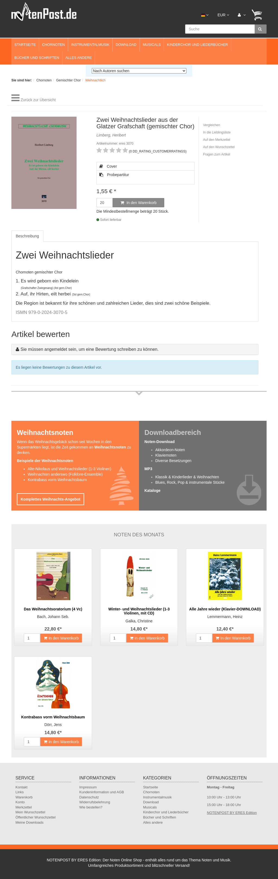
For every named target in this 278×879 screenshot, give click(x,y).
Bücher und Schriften (36, 58)
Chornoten (53, 45)
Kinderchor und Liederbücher (197, 45)
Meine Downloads (29, 822)
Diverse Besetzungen (173, 460)
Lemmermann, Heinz (225, 616)
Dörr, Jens (53, 724)
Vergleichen (211, 125)
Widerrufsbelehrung (94, 802)
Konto (20, 802)
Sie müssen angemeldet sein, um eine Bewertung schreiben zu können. (89, 349)
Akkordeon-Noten (170, 450)
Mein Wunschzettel (30, 812)
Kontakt (21, 787)
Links (19, 792)
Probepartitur (114, 175)
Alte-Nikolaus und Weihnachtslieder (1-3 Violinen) (69, 469)
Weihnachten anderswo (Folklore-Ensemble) (65, 474)
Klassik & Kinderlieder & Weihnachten (187, 477)
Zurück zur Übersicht (38, 100)
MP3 (148, 469)
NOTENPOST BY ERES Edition (232, 813)
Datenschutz (89, 797)
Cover (108, 166)
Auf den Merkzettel (216, 140)
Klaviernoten (165, 455)
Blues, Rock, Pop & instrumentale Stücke (190, 482)
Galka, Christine (139, 621)
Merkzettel (23, 807)
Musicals (152, 45)
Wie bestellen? (90, 807)
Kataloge (152, 490)
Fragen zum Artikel (216, 154)
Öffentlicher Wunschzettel (35, 817)
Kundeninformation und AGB (101, 792)
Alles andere (78, 58)
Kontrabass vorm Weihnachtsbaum (57, 479)
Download (126, 45)
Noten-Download (159, 442)
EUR (223, 15)
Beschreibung (27, 236)
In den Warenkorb (139, 202)
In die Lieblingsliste (216, 132)
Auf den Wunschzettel (219, 147)
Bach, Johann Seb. (53, 616)
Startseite (25, 45)
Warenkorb (24, 797)
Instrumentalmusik (90, 45)
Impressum (88, 787)
